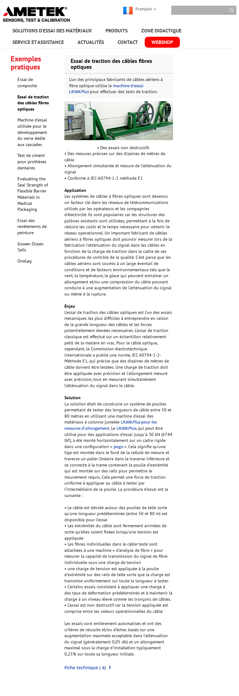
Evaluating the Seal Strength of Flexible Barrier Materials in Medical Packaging (32, 194)
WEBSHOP (162, 42)
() (87, 667)
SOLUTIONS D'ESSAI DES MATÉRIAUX (52, 30)
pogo (119, 446)
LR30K (126, 428)
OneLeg (24, 261)
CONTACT (128, 42)
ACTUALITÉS (90, 42)
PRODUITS (116, 30)
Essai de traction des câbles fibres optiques (33, 103)
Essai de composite (27, 82)
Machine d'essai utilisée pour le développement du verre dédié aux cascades (32, 132)
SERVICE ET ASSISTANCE (38, 42)
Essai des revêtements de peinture (32, 226)
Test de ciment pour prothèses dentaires (31, 161)
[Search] (204, 10)
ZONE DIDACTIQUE (161, 30)
